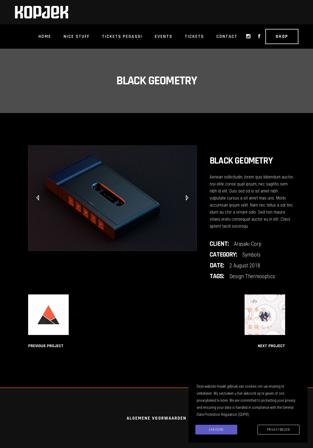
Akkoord (216, 430)
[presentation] (37, 198)
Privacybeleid (278, 430)
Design (236, 276)
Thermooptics (260, 276)
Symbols (251, 254)
